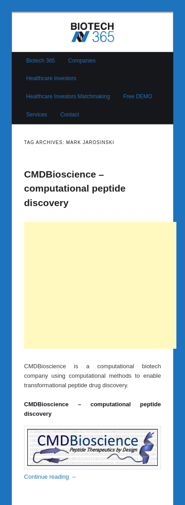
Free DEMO (137, 96)
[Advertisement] (100, 285)
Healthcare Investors (51, 78)
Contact (69, 114)
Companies (82, 61)
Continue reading (50, 476)
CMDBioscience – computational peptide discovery (75, 188)
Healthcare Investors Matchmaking (68, 96)
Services (36, 114)
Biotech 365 (40, 61)
